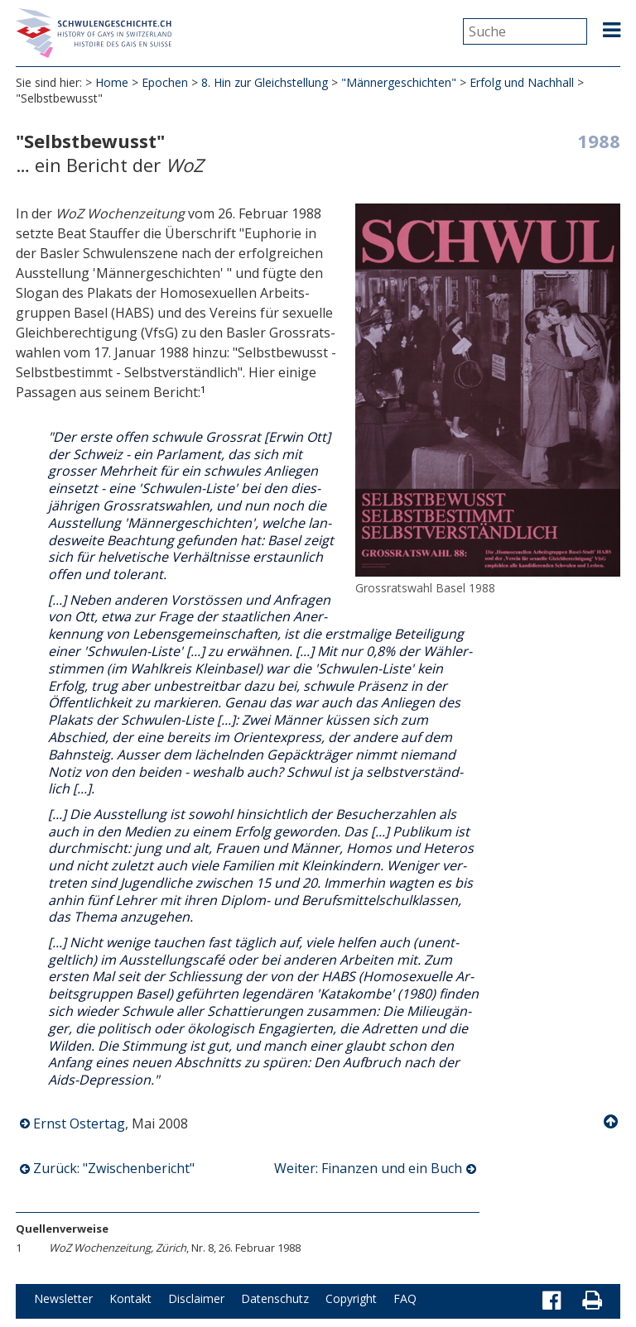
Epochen (165, 82)
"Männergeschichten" (398, 82)
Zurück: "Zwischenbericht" (114, 1168)
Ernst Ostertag (79, 1123)
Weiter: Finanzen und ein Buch (368, 1168)
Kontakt (130, 1298)
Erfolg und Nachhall (522, 82)
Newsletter (63, 1298)
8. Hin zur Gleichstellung (264, 82)
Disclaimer (196, 1298)
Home (111, 82)
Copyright (351, 1298)
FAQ (405, 1298)
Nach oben (612, 1122)
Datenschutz (275, 1298)
